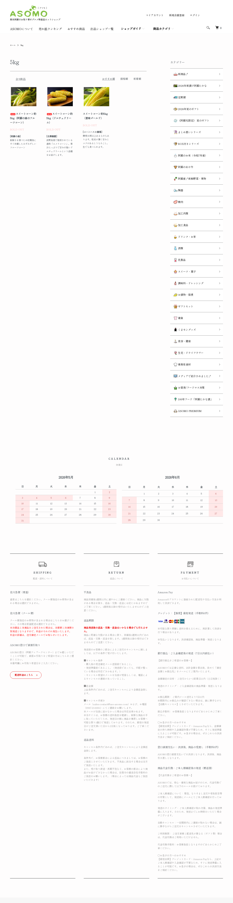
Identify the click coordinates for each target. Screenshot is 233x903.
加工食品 (177, 193)
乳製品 (176, 221)
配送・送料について (130, 850)
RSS (168, 850)
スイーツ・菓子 (181, 230)
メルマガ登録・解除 (177, 844)
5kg (23, 44)
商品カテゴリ (162, 28)
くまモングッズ (181, 277)
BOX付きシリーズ (183, 128)
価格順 (124, 79)
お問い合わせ (212, 869)
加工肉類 (177, 184)
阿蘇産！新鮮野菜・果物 (186, 156)
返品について (126, 856)
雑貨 (175, 267)
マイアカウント (155, 15)
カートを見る (212, 863)
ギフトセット (180, 258)
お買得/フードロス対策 (185, 323)
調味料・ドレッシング (185, 239)
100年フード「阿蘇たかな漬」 (190, 332)
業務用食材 (178, 304)
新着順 (137, 79)
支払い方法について (130, 863)
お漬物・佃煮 (180, 249)
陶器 (175, 165)
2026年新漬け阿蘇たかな (187, 82)
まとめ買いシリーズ (184, 119)
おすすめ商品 (76, 29)
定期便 (176, 91)
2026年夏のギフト (183, 101)
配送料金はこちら (24, 604)
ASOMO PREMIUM (184, 341)
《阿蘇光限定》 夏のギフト (188, 110)
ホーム (13, 44)
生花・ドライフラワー (185, 295)
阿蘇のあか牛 (180, 147)
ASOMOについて (21, 29)
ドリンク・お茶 (181, 202)
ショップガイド (131, 28)
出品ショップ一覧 (102, 29)
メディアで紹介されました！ (189, 314)
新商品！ (177, 73)
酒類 (175, 212)
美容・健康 (178, 286)
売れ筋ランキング (50, 29)
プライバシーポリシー (131, 875)
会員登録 (210, 850)
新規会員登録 (176, 15)
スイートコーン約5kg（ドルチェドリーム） (59, 118)
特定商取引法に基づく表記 (134, 869)
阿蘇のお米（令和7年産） (187, 138)
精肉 (175, 175)
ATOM (177, 850)
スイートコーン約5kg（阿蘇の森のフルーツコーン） (23, 118)
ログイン (195, 15)
